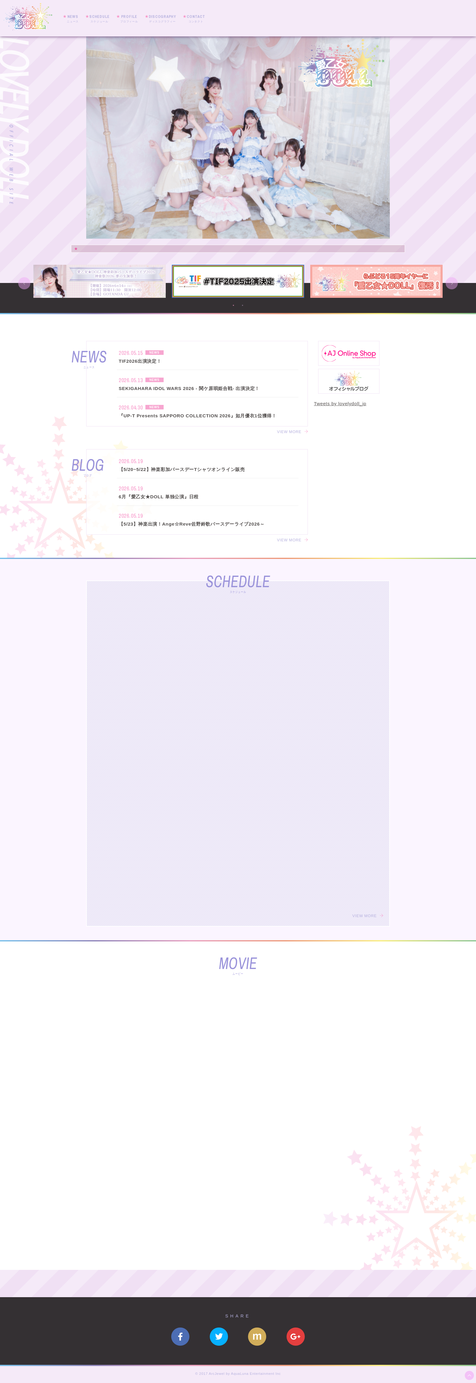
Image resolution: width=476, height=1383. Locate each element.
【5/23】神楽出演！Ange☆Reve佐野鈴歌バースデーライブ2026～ (192, 524)
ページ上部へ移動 (469, 1375)
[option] (238, 137)
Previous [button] (24, 283)
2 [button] (243, 305)
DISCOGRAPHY (162, 18)
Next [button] (452, 283)
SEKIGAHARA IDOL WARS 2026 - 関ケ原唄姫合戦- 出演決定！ (189, 388)
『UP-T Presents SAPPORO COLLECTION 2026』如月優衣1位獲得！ (198, 415)
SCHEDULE (99, 18)
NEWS (73, 18)
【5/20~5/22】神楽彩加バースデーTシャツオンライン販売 (182, 469)
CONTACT (196, 18)
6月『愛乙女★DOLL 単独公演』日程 (159, 496)
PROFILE (129, 18)
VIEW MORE (289, 432)
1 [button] (233, 305)
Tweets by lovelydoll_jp (340, 403)
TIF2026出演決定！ (140, 361)
